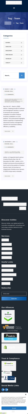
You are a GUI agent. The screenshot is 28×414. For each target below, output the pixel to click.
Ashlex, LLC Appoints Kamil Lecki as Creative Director (12, 152)
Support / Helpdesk (9, 266)
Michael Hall (9, 91)
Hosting (5, 240)
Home (8, 23)
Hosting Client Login (9, 274)
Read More (9, 131)
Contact (23, 208)
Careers (23, 204)
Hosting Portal (7, 270)
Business (8, 42)
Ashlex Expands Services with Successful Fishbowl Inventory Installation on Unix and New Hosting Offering (14, 101)
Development (9, 50)
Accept (14, 408)
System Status (7, 279)
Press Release (9, 54)
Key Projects (7, 253)
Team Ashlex (6, 257)
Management (6, 244)
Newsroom (6, 283)
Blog (17, 204)
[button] (26, 394)
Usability (8, 62)
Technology (8, 58)
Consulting (8, 46)
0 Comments (9, 94)
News (11, 204)
